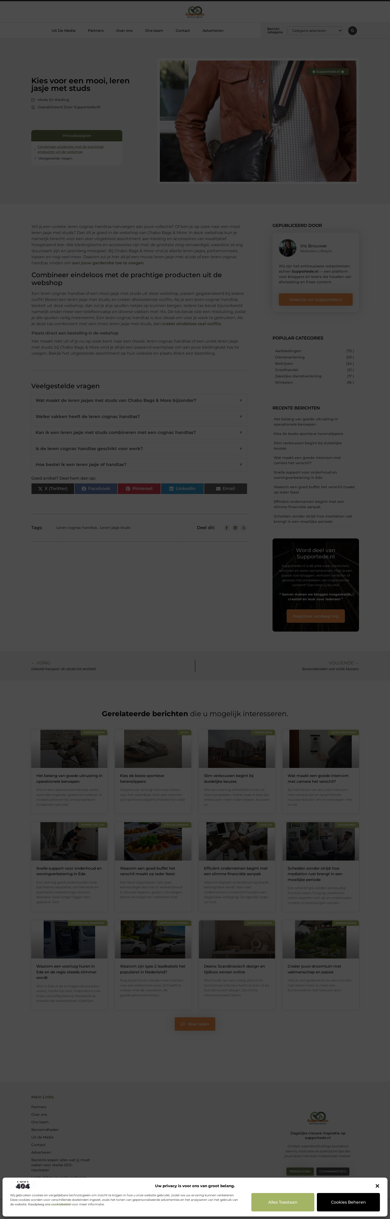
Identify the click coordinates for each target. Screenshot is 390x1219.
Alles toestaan (283, 1202)
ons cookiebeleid (58, 1204)
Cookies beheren (348, 1202)
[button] (377, 1185)
